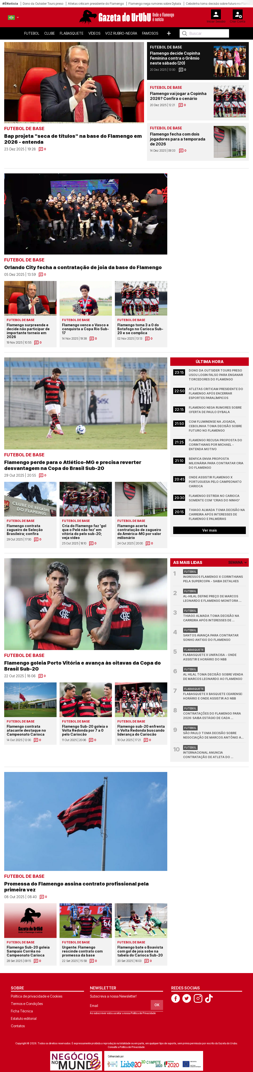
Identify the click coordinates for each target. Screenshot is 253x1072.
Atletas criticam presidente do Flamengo (96, 3)
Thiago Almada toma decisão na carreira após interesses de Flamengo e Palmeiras (217, 514)
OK (156, 1005)
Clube (49, 33)
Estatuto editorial (24, 1018)
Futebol (31, 33)
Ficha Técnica (22, 1011)
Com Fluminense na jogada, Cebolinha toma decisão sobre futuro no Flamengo (216, 426)
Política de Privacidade (143, 1013)
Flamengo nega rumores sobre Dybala (154, 3)
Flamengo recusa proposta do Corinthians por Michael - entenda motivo (216, 444)
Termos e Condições (27, 1004)
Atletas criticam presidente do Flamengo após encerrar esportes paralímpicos (216, 393)
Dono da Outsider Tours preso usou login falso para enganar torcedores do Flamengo (216, 375)
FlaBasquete (72, 33)
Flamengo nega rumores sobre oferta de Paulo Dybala (215, 410)
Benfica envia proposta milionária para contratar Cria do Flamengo (216, 463)
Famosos (150, 33)
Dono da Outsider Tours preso (43, 3)
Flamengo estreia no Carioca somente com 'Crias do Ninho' (214, 498)
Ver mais (209, 530)
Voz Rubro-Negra (121, 33)
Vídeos (94, 33)
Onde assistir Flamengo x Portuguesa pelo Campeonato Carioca (215, 481)
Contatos (18, 1026)
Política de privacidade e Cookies (36, 996)
